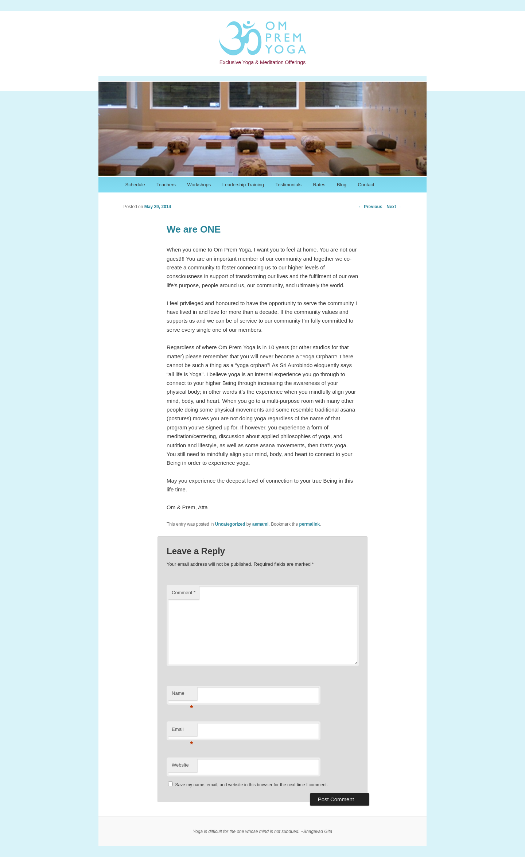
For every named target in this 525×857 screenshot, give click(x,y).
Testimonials (289, 184)
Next (393, 206)
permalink (309, 524)
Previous (370, 206)
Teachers (166, 184)
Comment (183, 592)
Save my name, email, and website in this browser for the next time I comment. (251, 784)
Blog (341, 184)
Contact (366, 184)
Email (182, 731)
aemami (260, 524)
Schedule (135, 184)
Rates (319, 184)
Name (182, 695)
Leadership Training (243, 184)
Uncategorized (230, 524)
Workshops (199, 184)
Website (180, 765)
